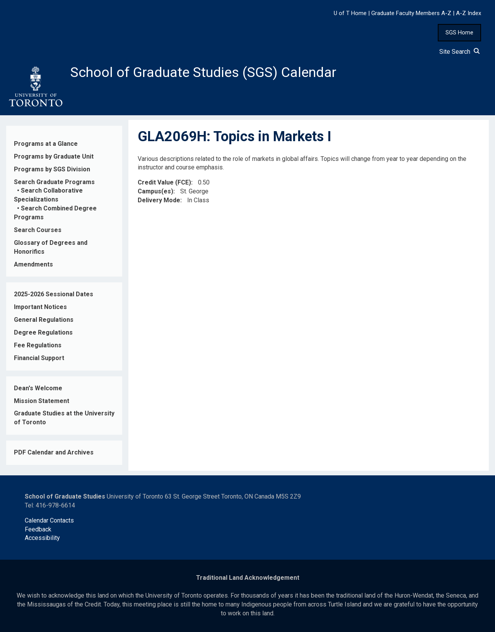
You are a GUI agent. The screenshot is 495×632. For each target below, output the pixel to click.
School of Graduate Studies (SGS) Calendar (203, 72)
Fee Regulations (37, 345)
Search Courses (37, 230)
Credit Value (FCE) (164, 182)
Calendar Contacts (49, 520)
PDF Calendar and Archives (54, 452)
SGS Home (459, 32)
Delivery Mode (159, 200)
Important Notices (40, 307)
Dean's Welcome (38, 388)
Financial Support (39, 358)
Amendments (33, 264)
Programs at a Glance (46, 143)
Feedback (38, 529)
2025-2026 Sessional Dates (53, 294)
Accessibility (42, 538)
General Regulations (43, 320)
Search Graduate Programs (54, 182)
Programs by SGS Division (52, 169)
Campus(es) (155, 191)
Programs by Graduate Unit (54, 156)
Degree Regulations (43, 332)
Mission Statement (41, 401)
